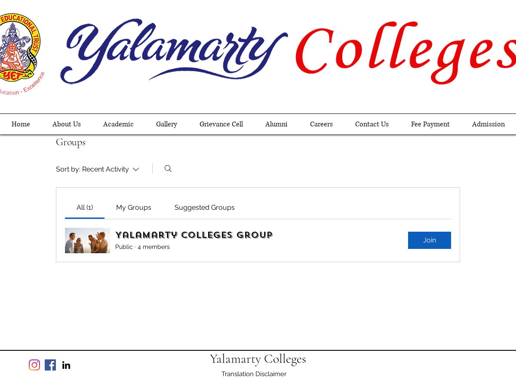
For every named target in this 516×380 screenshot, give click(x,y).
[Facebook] (50, 365)
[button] (118, 124)
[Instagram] (34, 365)
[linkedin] (66, 365)
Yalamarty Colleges (258, 359)
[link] (85, 207)
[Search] (168, 168)
